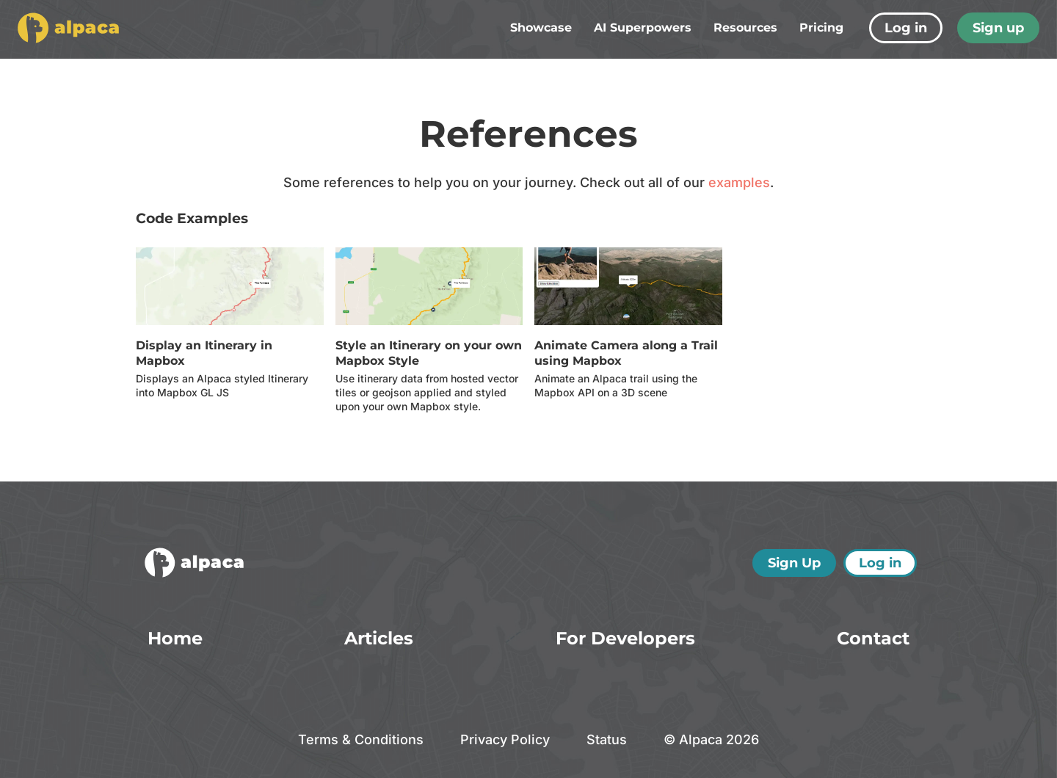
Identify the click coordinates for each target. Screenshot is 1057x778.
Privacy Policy (505, 739)
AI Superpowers (642, 27)
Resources (745, 27)
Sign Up (794, 563)
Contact (873, 638)
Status (606, 739)
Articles (378, 638)
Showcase (541, 27)
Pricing (821, 27)
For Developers (625, 638)
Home (175, 638)
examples (739, 182)
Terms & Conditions (361, 739)
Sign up (998, 28)
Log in (905, 28)
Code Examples (192, 218)
